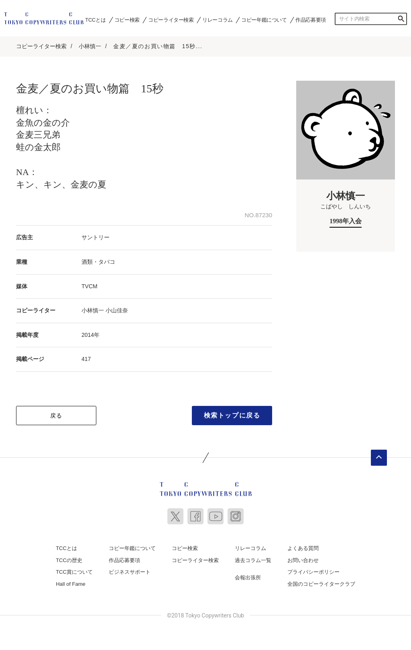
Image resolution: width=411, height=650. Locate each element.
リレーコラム (217, 19)
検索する (401, 19)
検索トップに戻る (232, 413)
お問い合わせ (303, 558)
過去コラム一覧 (253, 558)
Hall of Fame (70, 582)
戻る (56, 413)
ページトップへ (379, 456)
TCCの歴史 (69, 558)
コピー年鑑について (264, 19)
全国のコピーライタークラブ (321, 582)
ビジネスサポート (130, 570)
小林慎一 (90, 44)
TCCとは (95, 19)
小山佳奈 (117, 309)
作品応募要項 (310, 19)
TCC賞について (74, 570)
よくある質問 (303, 546)
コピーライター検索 (170, 19)
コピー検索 (127, 19)
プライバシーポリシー (313, 570)
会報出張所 (248, 576)
